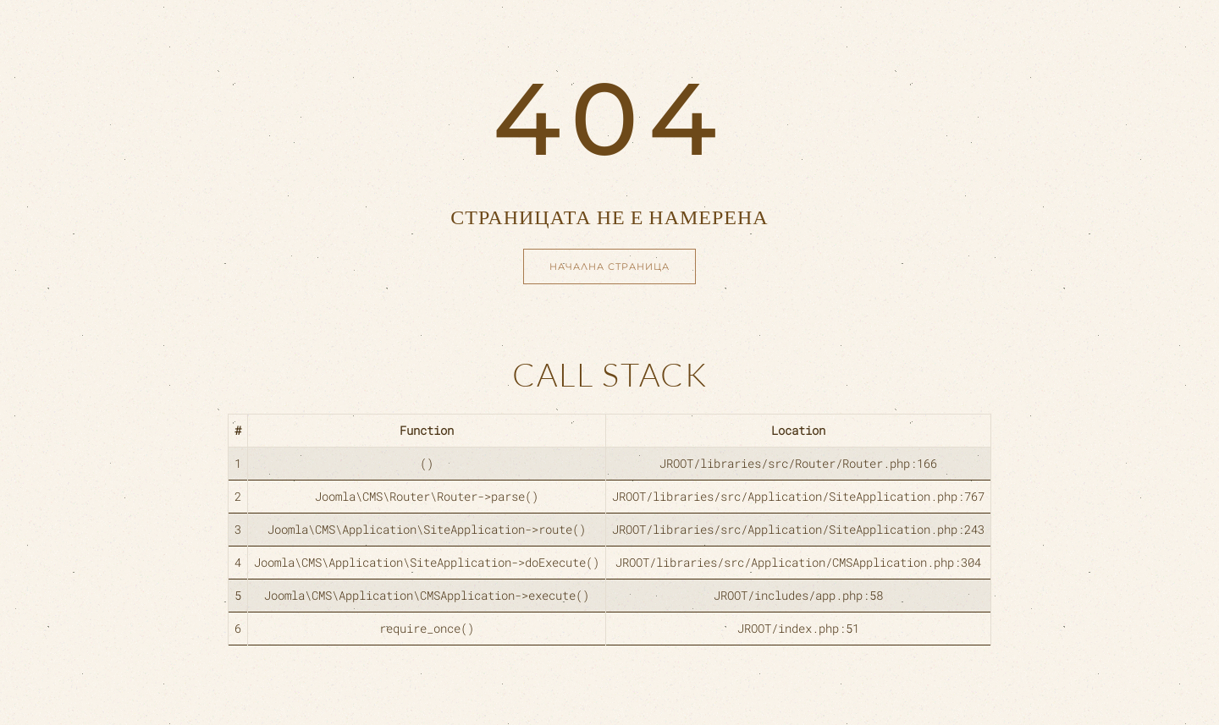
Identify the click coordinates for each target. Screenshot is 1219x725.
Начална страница (609, 266)
